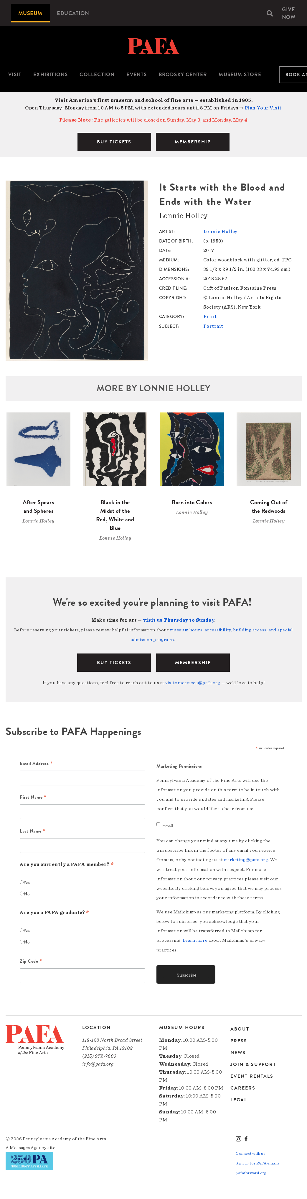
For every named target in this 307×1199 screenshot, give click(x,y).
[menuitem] (30, 13)
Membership (193, 661)
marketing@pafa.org (246, 858)
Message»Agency (28, 1146)
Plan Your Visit (263, 107)
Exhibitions (50, 74)
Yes (27, 881)
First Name (33, 797)
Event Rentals (251, 1074)
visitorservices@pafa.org (192, 681)
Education (73, 13)
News (238, 1050)
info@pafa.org (97, 1062)
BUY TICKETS (114, 141)
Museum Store (240, 74)
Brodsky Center (183, 74)
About (239, 1028)
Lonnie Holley (220, 231)
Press (238, 1039)
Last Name (32, 830)
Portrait (213, 326)
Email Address (36, 763)
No (26, 893)
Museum (30, 13)
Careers (242, 1086)
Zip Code (31, 960)
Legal (238, 1098)
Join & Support (253, 1062)
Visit (15, 74)
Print (210, 316)
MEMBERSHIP (193, 141)
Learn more (195, 939)
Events (136, 74)
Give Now (289, 13)
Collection (97, 74)
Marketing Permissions (179, 765)
